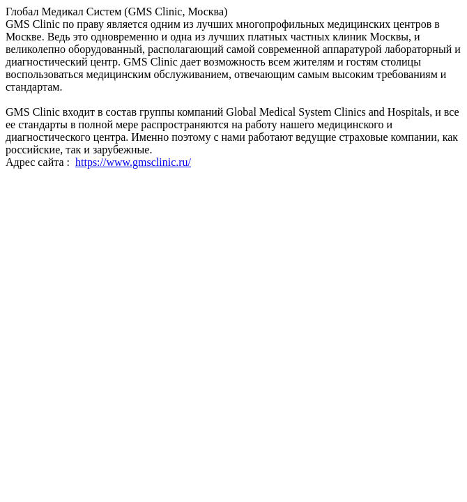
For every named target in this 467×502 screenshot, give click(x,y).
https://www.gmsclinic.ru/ (133, 162)
